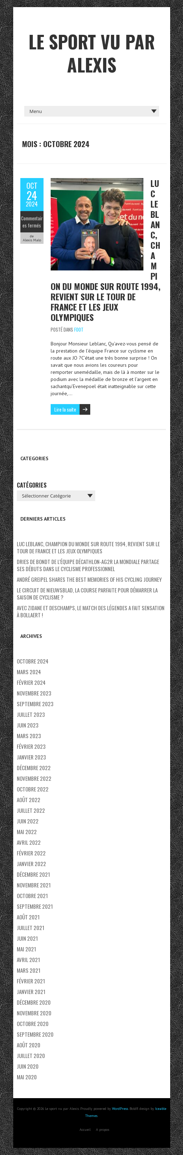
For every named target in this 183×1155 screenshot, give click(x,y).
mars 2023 (29, 736)
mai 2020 (27, 1077)
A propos (102, 1129)
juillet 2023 (31, 714)
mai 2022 (27, 832)
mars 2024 (29, 672)
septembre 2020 (35, 1034)
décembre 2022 (34, 768)
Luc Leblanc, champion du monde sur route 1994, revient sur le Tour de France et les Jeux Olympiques (88, 547)
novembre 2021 (34, 885)
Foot (78, 329)
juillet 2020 (31, 1055)
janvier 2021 (31, 991)
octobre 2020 (33, 1023)
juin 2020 (28, 1066)
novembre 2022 (34, 778)
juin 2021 (27, 938)
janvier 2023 (31, 757)
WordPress (120, 1108)
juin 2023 (28, 725)
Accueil (85, 1129)
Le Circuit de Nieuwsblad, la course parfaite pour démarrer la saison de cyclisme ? (87, 593)
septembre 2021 (35, 906)
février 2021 (31, 981)
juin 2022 (28, 821)
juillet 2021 (30, 927)
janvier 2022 (31, 863)
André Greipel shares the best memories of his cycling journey (89, 579)
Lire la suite (65, 409)
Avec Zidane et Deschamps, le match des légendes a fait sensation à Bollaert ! (90, 611)
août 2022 (28, 800)
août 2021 (28, 917)
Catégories (32, 485)
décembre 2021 (33, 874)
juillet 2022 (31, 810)
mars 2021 (28, 970)
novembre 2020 (34, 1013)
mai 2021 (26, 949)
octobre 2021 (32, 895)
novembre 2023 (34, 693)
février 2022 (31, 853)
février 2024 (31, 682)
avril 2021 (28, 959)
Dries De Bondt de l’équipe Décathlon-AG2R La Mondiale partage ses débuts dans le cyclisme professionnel (88, 565)
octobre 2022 (33, 789)
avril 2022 (29, 842)
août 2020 (28, 1045)
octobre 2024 (33, 661)
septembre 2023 (35, 704)
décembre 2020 (34, 1002)
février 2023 (31, 746)
